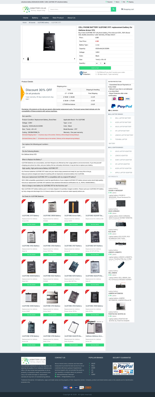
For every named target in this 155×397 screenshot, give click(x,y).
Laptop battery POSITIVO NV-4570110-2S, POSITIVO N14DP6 (119, 320)
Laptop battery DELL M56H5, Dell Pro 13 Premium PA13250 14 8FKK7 (120, 278)
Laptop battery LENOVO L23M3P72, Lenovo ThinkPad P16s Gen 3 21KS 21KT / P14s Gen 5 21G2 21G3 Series (121, 258)
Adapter (45, 18)
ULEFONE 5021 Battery (51, 276)
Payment (110, 2)
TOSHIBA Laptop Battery (118, 141)
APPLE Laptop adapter (120, 172)
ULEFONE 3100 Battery (52, 246)
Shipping (130, 2)
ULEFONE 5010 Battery (73, 276)
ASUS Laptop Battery (120, 126)
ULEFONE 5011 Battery (94, 246)
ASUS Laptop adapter (120, 151)
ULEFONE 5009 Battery (31, 276)
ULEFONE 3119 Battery (51, 336)
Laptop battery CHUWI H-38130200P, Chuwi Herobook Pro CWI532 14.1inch (120, 196)
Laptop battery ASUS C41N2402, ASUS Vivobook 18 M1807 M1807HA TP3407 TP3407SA (120, 217)
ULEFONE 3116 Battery (30, 336)
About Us (71, 18)
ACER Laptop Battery (120, 122)
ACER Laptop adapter (120, 168)
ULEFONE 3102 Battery (30, 246)
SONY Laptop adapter (120, 160)
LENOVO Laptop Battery (121, 135)
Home (26, 17)
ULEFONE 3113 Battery (51, 306)
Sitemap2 (65, 374)
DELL (92, 366)
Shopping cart (127, 9)
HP (91, 372)
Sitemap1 (59, 374)
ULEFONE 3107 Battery (73, 246)
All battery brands (115, 114)
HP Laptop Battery (119, 131)
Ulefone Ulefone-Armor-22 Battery (99, 336)
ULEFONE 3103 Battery (73, 306)
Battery (35, 18)
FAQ (124, 2)
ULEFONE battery (43, 22)
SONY (92, 374)
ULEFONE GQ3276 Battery (96, 276)
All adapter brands (115, 147)
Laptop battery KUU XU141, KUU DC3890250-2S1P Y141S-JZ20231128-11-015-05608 (119, 238)
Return (117, 2)
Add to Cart (95, 68)
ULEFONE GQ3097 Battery (96, 216)
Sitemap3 (71, 374)
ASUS (92, 363)
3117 (23, 147)
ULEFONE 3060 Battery (31, 306)
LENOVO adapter (118, 155)
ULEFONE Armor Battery (74, 216)
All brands (32, 22)
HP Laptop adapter (119, 164)
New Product (58, 18)
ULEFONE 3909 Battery (52, 216)
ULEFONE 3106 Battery (94, 306)
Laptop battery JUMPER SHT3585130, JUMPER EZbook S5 (120, 299)
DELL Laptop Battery (120, 118)
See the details (31, 224)
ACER (92, 368)
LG (91, 370)
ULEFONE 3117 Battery (30, 216)
